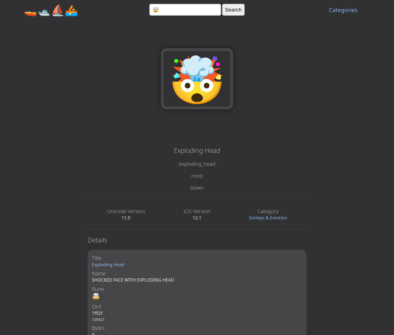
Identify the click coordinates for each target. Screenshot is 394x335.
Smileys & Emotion (268, 218)
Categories (343, 10)
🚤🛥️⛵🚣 (51, 9)
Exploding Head (108, 265)
